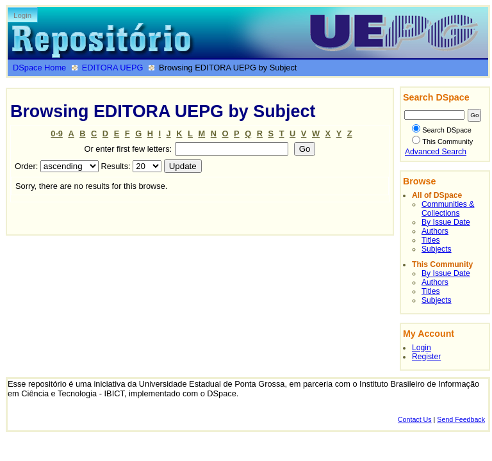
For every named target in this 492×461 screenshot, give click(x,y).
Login (22, 15)
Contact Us (415, 419)
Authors (435, 231)
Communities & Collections (448, 209)
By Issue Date (446, 222)
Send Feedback (461, 419)
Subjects (437, 249)
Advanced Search (435, 151)
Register (426, 356)
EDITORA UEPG (113, 67)
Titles (431, 240)
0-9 (57, 133)
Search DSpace (442, 130)
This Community (442, 141)
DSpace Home (39, 67)
